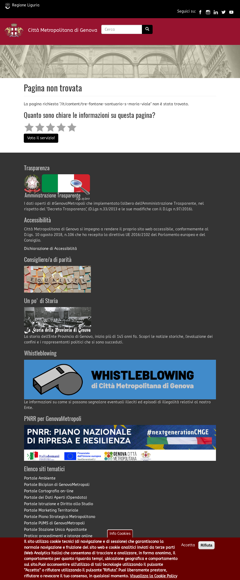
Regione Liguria (22, 5)
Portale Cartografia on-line (48, 491)
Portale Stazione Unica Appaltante (55, 529)
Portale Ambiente (40, 478)
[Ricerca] (147, 29)
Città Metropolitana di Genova (62, 30)
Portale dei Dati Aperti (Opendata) (55, 497)
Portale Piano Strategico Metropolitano (59, 517)
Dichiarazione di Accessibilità (50, 248)
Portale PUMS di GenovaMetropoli (54, 523)
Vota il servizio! (41, 138)
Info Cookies (120, 537)
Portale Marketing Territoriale (51, 510)
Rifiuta (206, 548)
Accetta (188, 548)
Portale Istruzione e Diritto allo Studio (58, 504)
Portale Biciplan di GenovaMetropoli (57, 484)
